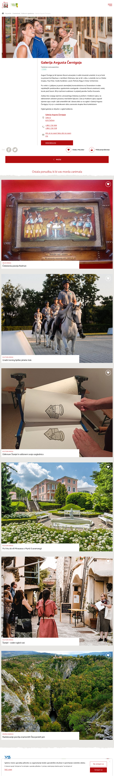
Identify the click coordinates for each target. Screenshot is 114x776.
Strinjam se (98, 769)
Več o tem (8, 769)
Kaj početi (8, 13)
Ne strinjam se (98, 764)
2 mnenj (44, 69)
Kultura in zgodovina (27, 13)
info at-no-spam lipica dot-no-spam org (58, 135)
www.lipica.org (50, 142)
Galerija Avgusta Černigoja (42, 13)
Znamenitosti (16, 13)
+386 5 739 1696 (51, 125)
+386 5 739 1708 (51, 128)
